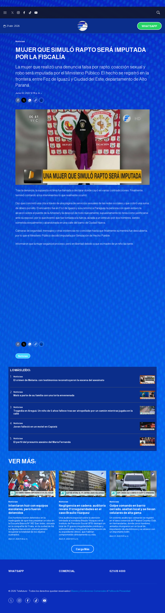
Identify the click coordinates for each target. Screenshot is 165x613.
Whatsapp (149, 26)
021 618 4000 (117, 571)
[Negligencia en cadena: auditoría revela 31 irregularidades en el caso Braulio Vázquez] (82, 484)
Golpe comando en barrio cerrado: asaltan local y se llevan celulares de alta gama (132, 509)
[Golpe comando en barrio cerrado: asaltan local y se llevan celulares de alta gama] (133, 484)
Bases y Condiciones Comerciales (89, 591)
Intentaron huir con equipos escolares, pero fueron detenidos (28, 509)
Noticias (20, 41)
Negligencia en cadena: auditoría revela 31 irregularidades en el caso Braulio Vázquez (82, 509)
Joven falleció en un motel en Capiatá (35, 426)
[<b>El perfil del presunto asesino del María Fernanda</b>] (147, 441)
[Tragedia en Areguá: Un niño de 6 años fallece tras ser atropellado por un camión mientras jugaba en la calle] (147, 410)
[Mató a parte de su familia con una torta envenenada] (147, 395)
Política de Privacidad (119, 591)
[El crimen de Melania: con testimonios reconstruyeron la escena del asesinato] (147, 379)
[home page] (82, 26)
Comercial (67, 571)
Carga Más (82, 549)
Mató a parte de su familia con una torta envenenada (43, 395)
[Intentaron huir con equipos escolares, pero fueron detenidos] (32, 484)
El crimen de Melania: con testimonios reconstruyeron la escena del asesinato (58, 380)
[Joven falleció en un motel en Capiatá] (147, 426)
